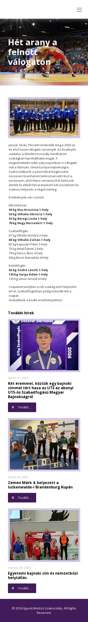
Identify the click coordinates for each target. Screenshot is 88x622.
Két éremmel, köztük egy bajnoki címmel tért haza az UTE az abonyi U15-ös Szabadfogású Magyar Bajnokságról (40, 390)
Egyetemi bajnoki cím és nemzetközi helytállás (43, 575)
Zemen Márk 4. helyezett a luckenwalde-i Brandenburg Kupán (40, 485)
